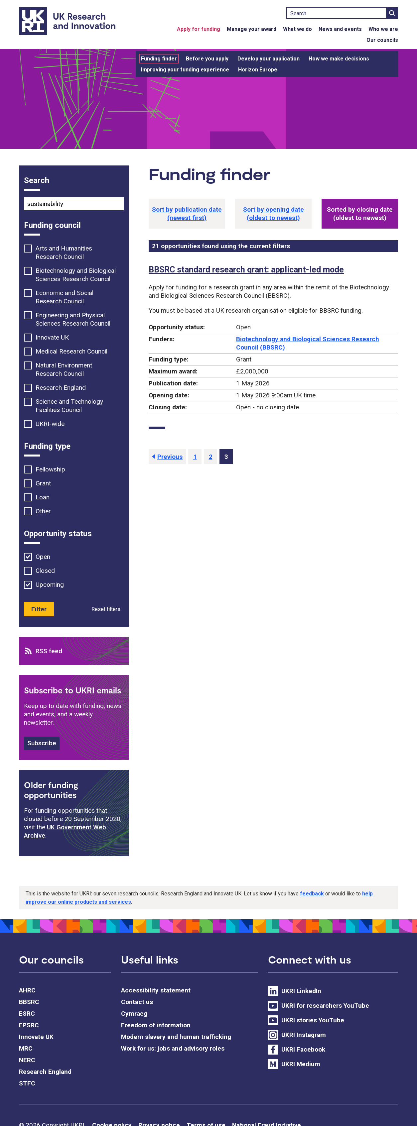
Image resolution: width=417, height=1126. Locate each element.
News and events (340, 29)
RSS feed (49, 651)
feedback (312, 893)
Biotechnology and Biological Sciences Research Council (76, 275)
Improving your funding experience (185, 69)
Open (43, 557)
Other (43, 511)
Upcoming (50, 584)
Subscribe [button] (41, 743)
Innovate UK (52, 337)
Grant (43, 483)
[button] (187, 214)
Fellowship (50, 469)
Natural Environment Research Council (64, 369)
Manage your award (251, 29)
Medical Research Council (71, 351)
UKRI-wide (50, 424)
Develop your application (268, 58)
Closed (45, 570)
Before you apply (207, 58)
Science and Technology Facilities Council (69, 406)
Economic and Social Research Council (64, 297)
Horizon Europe (257, 69)
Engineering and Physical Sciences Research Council (73, 319)
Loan (43, 497)
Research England (61, 387)
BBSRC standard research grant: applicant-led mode (246, 269)
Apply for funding (198, 29)
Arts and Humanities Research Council (64, 252)
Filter (39, 609)
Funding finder (159, 58)
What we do (297, 29)
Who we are (383, 29)
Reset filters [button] (105, 609)
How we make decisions (339, 58)
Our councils (382, 40)
